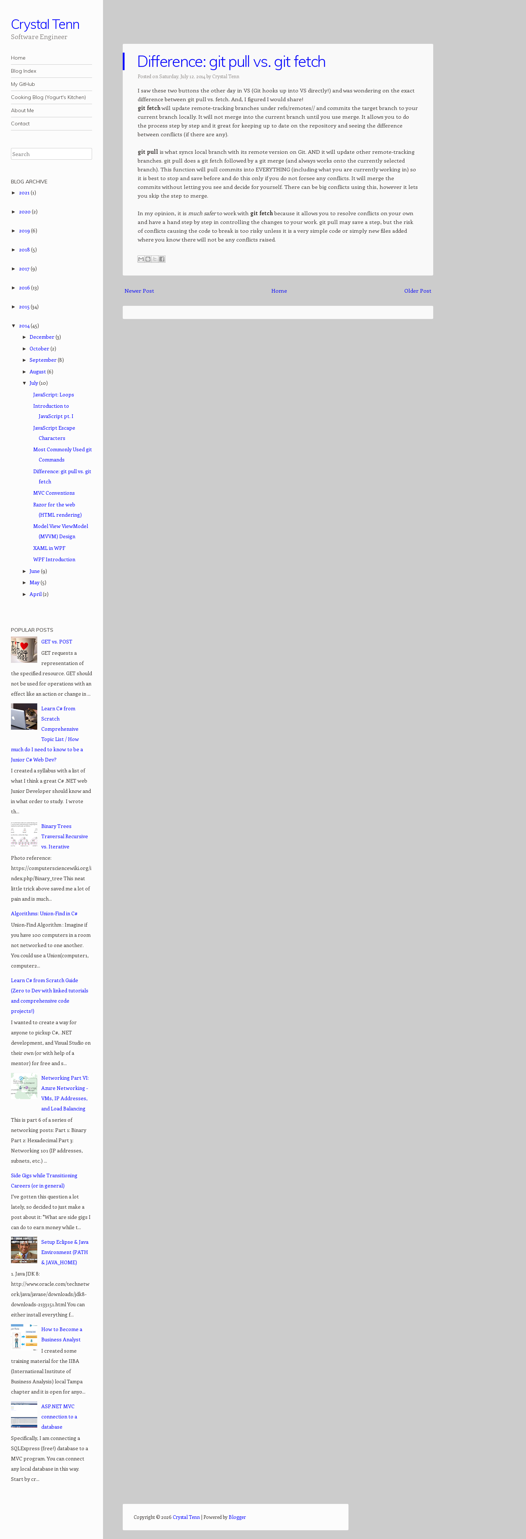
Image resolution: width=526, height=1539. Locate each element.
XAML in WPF (49, 547)
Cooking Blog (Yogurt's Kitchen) (48, 97)
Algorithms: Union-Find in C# (44, 913)
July (34, 382)
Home (18, 57)
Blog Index (23, 71)
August (38, 371)
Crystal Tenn (45, 24)
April (36, 593)
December (43, 336)
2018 (25, 249)
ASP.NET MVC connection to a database (59, 1416)
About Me (22, 110)
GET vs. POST (56, 641)
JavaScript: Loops (53, 394)
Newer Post (139, 290)
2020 (25, 211)
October (40, 348)
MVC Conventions (54, 492)
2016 (25, 287)
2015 (25, 306)
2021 (25, 192)
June (35, 570)
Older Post (417, 290)
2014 (25, 325)
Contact (20, 123)
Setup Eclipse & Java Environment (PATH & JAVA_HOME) (64, 1252)
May (35, 582)
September (44, 359)
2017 (25, 268)
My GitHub (23, 84)
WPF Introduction (54, 559)
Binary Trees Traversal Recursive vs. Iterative (64, 836)
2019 (25, 230)
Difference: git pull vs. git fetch (231, 61)
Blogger (237, 1517)
